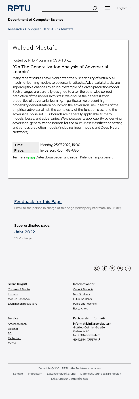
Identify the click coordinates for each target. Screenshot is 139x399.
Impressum (35, 374)
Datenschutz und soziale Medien (100, 374)
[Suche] (67, 8)
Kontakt (18, 374)
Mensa (12, 343)
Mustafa (67, 29)
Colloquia (32, 29)
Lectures (13, 294)
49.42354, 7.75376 (85, 339)
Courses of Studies (19, 289)
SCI (10, 333)
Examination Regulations (22, 304)
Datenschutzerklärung (61, 374)
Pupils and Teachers (85, 304)
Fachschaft (14, 338)
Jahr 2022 (50, 29)
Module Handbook (19, 299)
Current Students (83, 289)
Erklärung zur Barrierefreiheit (69, 379)
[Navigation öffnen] (107, 8)
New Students (81, 294)
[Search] (95, 8)
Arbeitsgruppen (17, 324)
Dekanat (13, 329)
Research (15, 29)
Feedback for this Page (38, 201)
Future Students (82, 299)
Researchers (80, 308)
